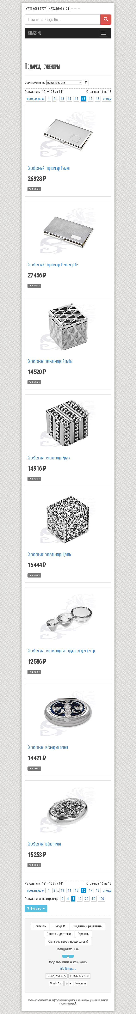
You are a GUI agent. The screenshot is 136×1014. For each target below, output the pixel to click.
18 (97, 99)
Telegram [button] (80, 983)
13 (62, 99)
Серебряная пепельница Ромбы (49, 361)
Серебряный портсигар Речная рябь (52, 265)
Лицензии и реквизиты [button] (87, 926)
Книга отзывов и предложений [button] (68, 941)
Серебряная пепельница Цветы (49, 554)
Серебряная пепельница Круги (48, 458)
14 (69, 99)
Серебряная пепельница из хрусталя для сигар (61, 651)
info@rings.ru (68, 969)
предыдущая (35, 99)
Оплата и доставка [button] (59, 934)
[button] (72, 8)
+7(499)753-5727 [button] (36, 8)
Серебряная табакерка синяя (47, 747)
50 (93, 899)
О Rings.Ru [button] (59, 926)
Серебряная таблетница (44, 844)
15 (76, 99)
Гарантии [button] (83, 934)
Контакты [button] (40, 926)
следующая (111, 99)
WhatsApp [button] (56, 983)
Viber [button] (69, 983)
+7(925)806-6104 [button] (59, 8)
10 (79, 899)
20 (86, 899)
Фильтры (36, 908)
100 (101, 899)
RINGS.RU (34, 33)
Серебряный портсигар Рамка (48, 168)
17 (90, 99)
